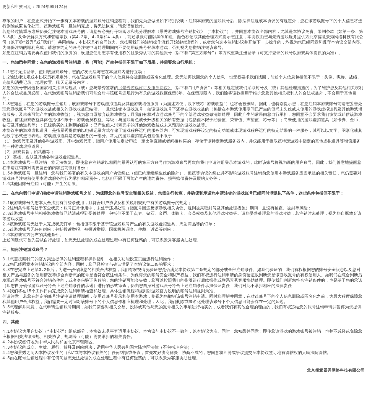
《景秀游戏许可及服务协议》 (145, 96)
